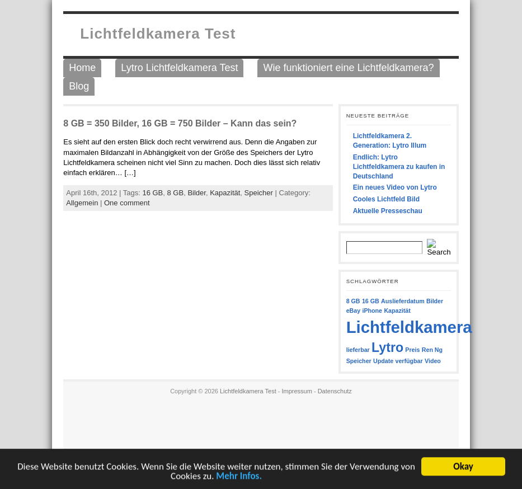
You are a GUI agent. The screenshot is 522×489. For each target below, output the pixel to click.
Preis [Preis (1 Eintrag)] (412, 349)
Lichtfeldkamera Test (158, 33)
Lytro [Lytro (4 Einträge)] (387, 347)
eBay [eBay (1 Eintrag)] (353, 310)
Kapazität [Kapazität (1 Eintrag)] (397, 310)
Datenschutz (335, 391)
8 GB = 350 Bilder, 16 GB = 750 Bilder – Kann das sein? (180, 123)
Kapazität (225, 193)
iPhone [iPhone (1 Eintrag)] (373, 310)
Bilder (196, 193)
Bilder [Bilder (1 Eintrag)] (434, 301)
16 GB (152, 193)
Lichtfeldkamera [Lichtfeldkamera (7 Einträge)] (409, 327)
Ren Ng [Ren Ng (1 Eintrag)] (432, 349)
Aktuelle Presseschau (387, 211)
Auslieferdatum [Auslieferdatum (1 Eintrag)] (403, 301)
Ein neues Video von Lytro (395, 187)
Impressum (296, 391)
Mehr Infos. (239, 477)
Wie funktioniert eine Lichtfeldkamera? (348, 67)
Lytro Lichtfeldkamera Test (179, 67)
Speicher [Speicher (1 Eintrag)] (358, 361)
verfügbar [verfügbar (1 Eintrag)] (409, 361)
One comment (127, 203)
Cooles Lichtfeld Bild (386, 199)
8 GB (175, 193)
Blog (79, 86)
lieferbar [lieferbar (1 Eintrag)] (358, 349)
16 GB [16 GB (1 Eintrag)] (370, 301)
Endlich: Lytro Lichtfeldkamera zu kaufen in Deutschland (399, 166)
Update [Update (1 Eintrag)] (383, 361)
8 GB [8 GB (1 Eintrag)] (353, 301)
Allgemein (82, 203)
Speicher (258, 193)
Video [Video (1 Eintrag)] (433, 361)
